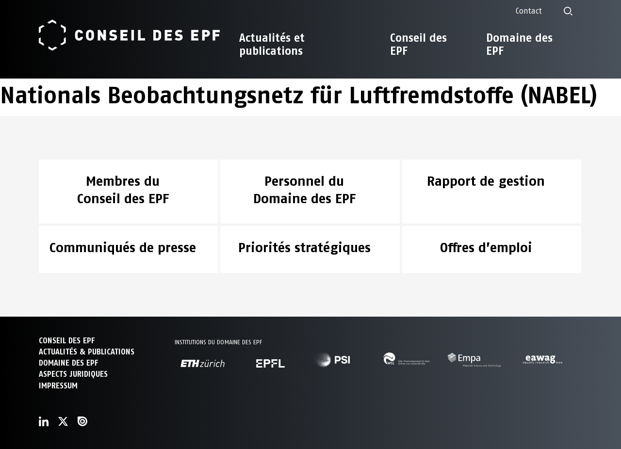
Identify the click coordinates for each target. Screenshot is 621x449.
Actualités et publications (272, 44)
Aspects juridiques (73, 374)
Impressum (58, 385)
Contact (529, 11)
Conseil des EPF (418, 44)
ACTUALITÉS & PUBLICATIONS (86, 351)
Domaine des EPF (519, 44)
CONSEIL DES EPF (67, 340)
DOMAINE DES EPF (68, 363)
